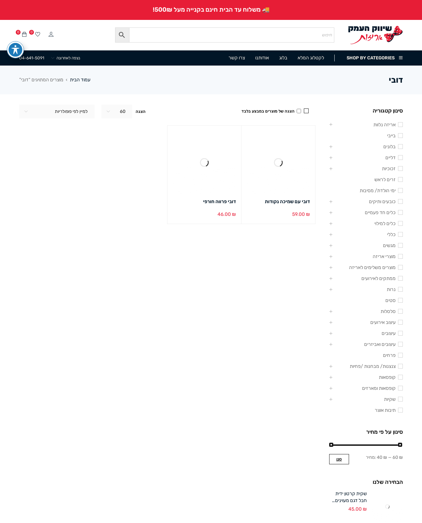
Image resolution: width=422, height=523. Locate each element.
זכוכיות (389, 169)
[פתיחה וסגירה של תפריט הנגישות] (15, 40)
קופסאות (387, 377)
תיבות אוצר (385, 410)
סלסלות (388, 311)
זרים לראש (385, 180)
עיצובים (389, 333)
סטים (390, 300)
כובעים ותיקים (382, 202)
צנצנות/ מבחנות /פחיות (373, 366)
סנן (339, 459)
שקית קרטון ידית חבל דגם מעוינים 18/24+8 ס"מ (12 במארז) (349, 497)
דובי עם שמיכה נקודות (287, 202)
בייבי (391, 136)
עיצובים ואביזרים (380, 344)
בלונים (389, 147)
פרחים (389, 355)
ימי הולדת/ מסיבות (378, 191)
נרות (391, 289)
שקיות (390, 399)
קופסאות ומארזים (379, 388)
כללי (391, 234)
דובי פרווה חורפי (219, 202)
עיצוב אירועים (383, 322)
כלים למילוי (385, 223)
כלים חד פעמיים (380, 213)
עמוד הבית (80, 80)
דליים (390, 158)
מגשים (389, 245)
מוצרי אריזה (384, 256)
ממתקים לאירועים (378, 278)
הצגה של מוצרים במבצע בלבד (271, 111)
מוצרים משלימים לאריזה (372, 267)
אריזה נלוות (384, 125)
